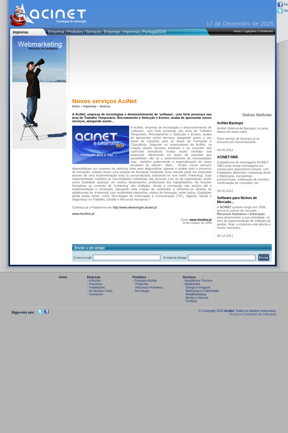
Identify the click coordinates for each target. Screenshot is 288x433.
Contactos (266, 31)
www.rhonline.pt (83, 213)
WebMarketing (196, 294)
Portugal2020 (154, 31)
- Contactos (95, 294)
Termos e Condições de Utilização (253, 314)
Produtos (75, 31)
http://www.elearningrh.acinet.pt (134, 207)
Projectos (142, 284)
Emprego (112, 31)
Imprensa (131, 31)
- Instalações (96, 287)
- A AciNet (94, 280)
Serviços (93, 31)
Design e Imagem (198, 287)
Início (237, 31)
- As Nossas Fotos (99, 290)
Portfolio (191, 301)
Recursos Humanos (149, 287)
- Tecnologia (141, 290)
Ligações (250, 31)
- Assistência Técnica (197, 280)
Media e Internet (197, 297)
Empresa (56, 31)
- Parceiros (94, 284)
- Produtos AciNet (145, 280)
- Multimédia (191, 284)
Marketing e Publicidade (202, 290)
